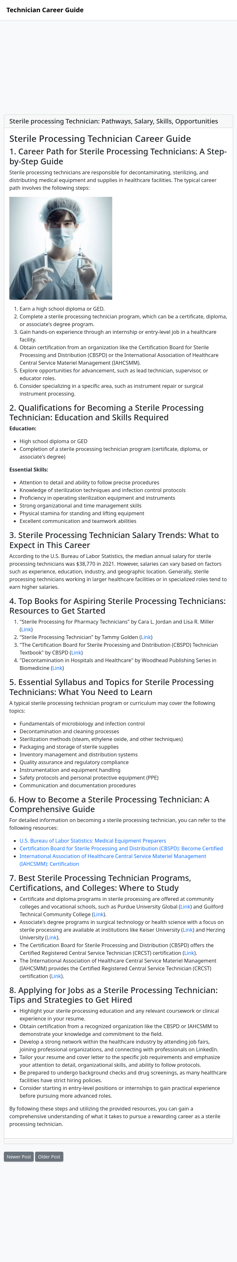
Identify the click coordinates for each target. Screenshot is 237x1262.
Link (26, 629)
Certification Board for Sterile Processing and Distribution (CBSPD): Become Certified (121, 848)
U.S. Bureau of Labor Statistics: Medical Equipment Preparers (93, 840)
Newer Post (19, 1157)
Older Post (49, 1157)
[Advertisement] (118, 67)
